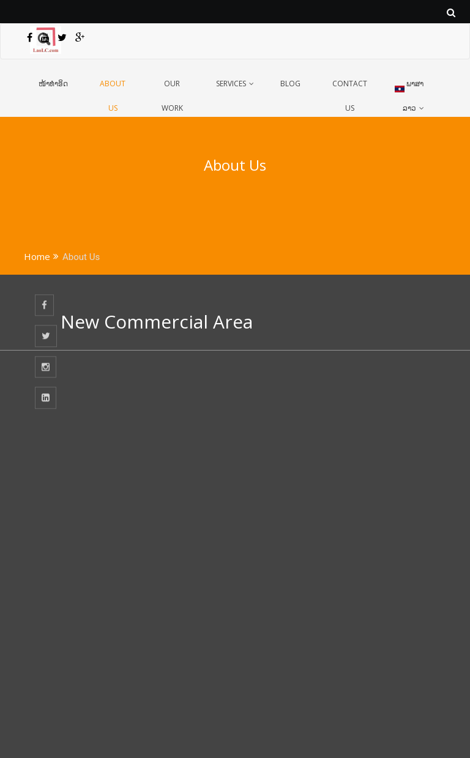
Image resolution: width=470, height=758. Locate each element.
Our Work (172, 93)
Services (231, 83)
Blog (290, 83)
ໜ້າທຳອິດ (53, 83)
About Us (112, 93)
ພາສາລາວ (409, 92)
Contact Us (349, 93)
